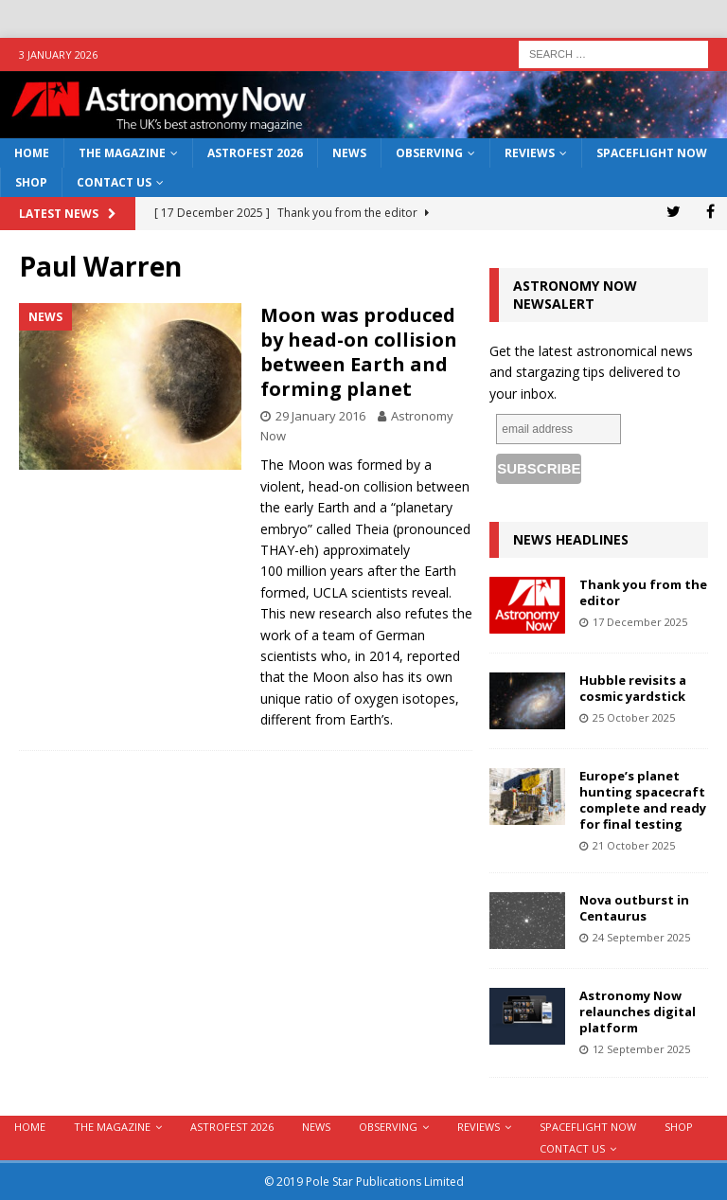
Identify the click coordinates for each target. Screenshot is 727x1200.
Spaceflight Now (651, 153)
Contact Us (114, 182)
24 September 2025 (641, 937)
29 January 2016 (320, 415)
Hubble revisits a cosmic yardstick (632, 688)
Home (31, 153)
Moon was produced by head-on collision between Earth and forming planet (358, 352)
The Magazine (122, 153)
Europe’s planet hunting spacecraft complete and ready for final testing (642, 800)
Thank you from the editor (643, 592)
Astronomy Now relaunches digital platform (637, 1011)
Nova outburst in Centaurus (634, 907)
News (349, 153)
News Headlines (571, 539)
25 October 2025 (634, 717)
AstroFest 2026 (255, 153)
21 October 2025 (634, 845)
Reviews (530, 153)
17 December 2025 (640, 622)
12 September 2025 (641, 1049)
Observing (429, 153)
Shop (31, 182)
